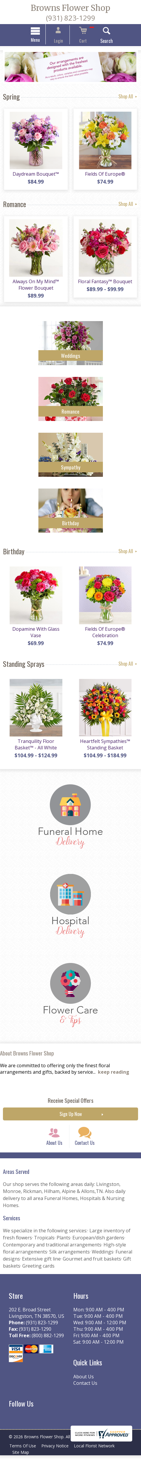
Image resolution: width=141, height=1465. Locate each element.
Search (101, 41)
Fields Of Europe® (106, 176)
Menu (40, 40)
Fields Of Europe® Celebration (106, 635)
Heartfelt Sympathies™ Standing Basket (106, 748)
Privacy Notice (57, 1455)
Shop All (128, 96)
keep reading (113, 1076)
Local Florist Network (98, 1455)
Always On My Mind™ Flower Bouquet (35, 286)
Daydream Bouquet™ (35, 176)
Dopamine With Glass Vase (35, 635)
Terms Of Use (23, 1455)
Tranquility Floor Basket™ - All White (35, 748)
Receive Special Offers (71, 1105)
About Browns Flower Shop (27, 1057)
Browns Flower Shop (70, 8)
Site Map (21, 1462)
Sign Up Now (71, 1118)
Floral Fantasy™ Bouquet (106, 283)
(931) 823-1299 (70, 18)
